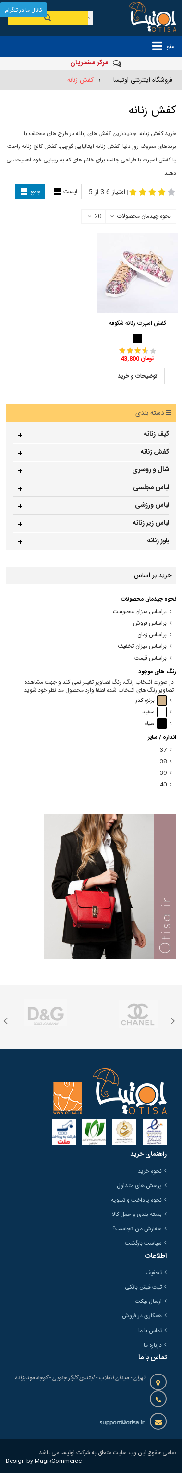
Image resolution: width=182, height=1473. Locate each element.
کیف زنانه (156, 434)
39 (163, 773)
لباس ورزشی (152, 505)
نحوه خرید (150, 1171)
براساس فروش (150, 623)
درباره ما (153, 1345)
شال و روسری (150, 470)
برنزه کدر (151, 701)
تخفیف (154, 1272)
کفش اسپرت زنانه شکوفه (137, 323)
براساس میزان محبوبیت (140, 612)
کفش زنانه (155, 452)
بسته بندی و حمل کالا (137, 1214)
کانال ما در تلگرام (23, 10)
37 (163, 750)
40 (163, 785)
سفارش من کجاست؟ (137, 1229)
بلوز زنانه (158, 541)
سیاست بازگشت (143, 1243)
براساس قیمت (150, 658)
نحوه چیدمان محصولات (144, 216)
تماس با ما (150, 1331)
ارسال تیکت (148, 1301)
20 (94, 216)
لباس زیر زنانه (151, 523)
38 (163, 762)
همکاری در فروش (142, 1316)
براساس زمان (152, 635)
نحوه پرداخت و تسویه (136, 1200)
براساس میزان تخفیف (142, 646)
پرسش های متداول (139, 1186)
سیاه (156, 724)
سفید (154, 712)
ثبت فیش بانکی (143, 1287)
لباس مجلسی (151, 487)
